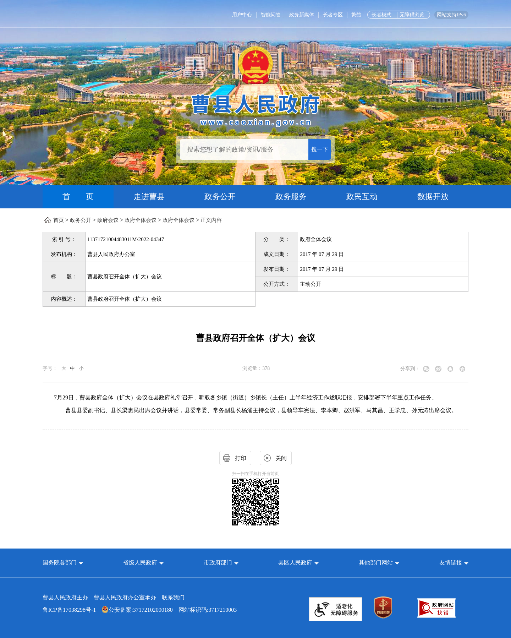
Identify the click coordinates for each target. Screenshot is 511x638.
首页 (58, 220)
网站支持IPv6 (451, 14)
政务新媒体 (301, 14)
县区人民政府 (296, 563)
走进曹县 (149, 196)
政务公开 (220, 196)
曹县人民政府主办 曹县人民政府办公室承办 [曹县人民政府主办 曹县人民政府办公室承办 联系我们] (114, 597)
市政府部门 (218, 563)
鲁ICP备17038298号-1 (69, 610)
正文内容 (211, 220)
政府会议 (108, 220)
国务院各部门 (60, 563)
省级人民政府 (141, 563)
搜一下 (319, 149)
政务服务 (291, 196)
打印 (240, 458)
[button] (63, 563)
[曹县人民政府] (256, 109)
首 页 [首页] (78, 196)
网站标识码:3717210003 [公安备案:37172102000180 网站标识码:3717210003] (140, 610)
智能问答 (271, 14)
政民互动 (362, 196)
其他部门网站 (376, 563)
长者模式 (381, 14)
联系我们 (173, 597)
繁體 (356, 14)
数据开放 (433, 196)
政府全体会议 (140, 220)
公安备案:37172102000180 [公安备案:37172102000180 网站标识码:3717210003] (136, 610)
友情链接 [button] (453, 563)
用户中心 (242, 14)
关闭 (281, 458)
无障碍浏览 (412, 14)
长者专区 (333, 14)
